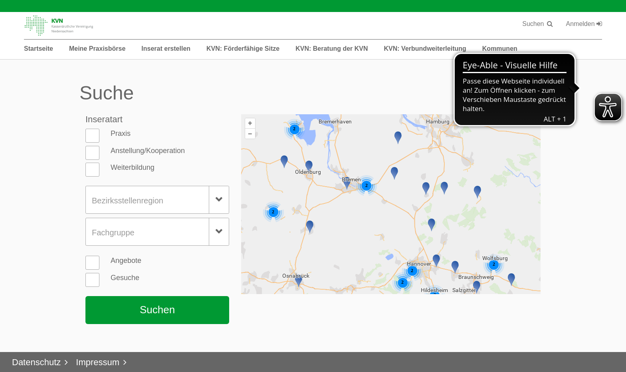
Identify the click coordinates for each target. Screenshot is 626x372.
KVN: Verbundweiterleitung (425, 48)
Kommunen (499, 48)
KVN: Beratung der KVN (331, 48)
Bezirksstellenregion (127, 200)
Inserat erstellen (165, 48)
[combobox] (157, 200)
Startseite (38, 48)
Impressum (97, 362)
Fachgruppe (113, 232)
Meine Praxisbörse (97, 48)
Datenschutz (36, 362)
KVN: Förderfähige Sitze (242, 48)
